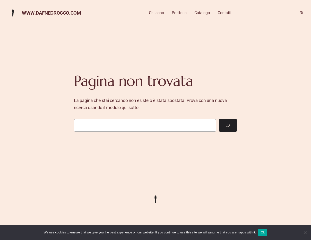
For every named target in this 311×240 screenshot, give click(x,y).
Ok (263, 232)
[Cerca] (228, 125)
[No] (304, 232)
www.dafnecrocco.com (51, 13)
